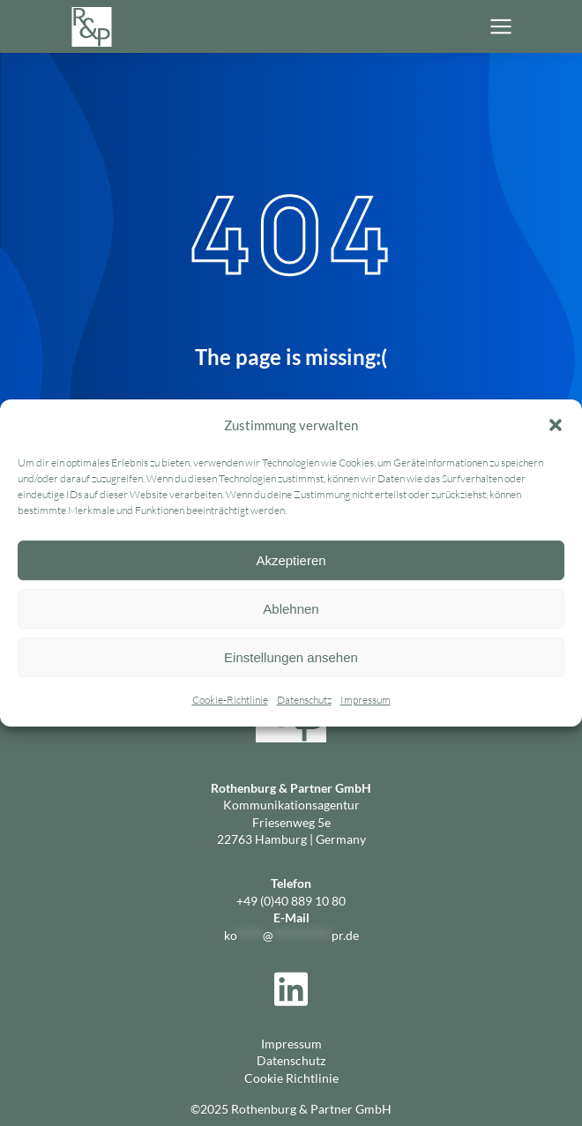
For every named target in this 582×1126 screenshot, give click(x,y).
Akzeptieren (290, 560)
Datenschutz (304, 700)
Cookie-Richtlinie (230, 700)
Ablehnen (290, 608)
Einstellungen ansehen (291, 657)
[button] (555, 425)
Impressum (365, 700)
